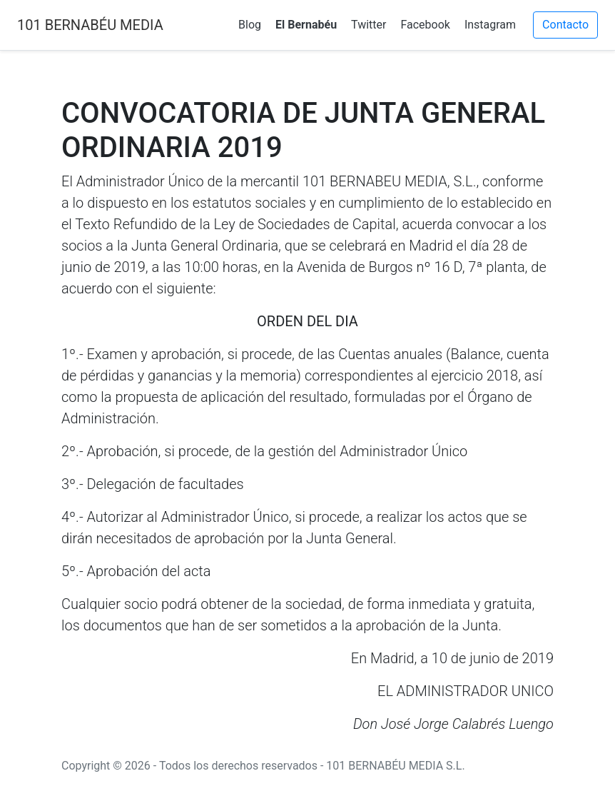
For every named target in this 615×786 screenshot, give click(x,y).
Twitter (368, 24)
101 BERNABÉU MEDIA (90, 25)
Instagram (490, 24)
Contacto (565, 24)
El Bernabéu (306, 24)
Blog (249, 24)
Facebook (424, 24)
